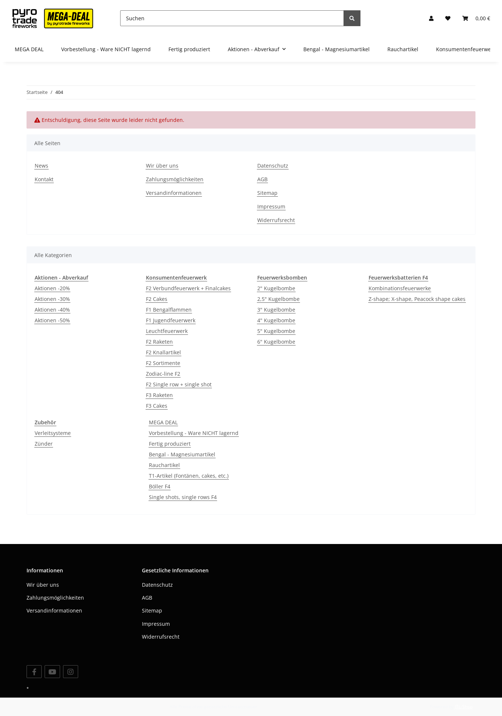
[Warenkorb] (476, 18)
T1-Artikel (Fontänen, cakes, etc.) (189, 475)
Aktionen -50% (52, 320)
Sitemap (267, 192)
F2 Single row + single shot (179, 384)
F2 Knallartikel (163, 352)
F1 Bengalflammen (169, 309)
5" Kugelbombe (276, 330)
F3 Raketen (159, 395)
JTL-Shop (464, 706)
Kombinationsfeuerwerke (400, 288)
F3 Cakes (156, 405)
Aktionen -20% (52, 288)
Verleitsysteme (53, 432)
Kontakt (44, 179)
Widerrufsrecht (276, 220)
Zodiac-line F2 (163, 373)
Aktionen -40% (52, 309)
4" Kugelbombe (276, 320)
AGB (262, 179)
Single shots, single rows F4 (183, 497)
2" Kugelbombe (276, 288)
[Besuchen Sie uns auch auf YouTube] (52, 671)
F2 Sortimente (163, 362)
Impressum (271, 206)
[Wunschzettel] (447, 18)
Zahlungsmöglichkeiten (174, 179)
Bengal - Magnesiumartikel (182, 454)
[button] (431, 18)
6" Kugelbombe (276, 341)
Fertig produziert (170, 443)
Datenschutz (272, 165)
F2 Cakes (156, 298)
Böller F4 (159, 486)
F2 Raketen (159, 341)
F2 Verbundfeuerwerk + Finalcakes (188, 288)
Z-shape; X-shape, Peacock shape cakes (417, 298)
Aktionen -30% (52, 298)
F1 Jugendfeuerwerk (170, 320)
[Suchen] (232, 18)
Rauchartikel (164, 464)
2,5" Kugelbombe (278, 298)
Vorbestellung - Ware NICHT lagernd (193, 432)
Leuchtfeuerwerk (167, 330)
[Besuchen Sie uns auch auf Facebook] (34, 671)
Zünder (44, 443)
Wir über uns (162, 165)
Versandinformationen (174, 192)
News (41, 165)
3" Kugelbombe (276, 309)
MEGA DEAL (163, 422)
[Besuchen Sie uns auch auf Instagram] (70, 671)
